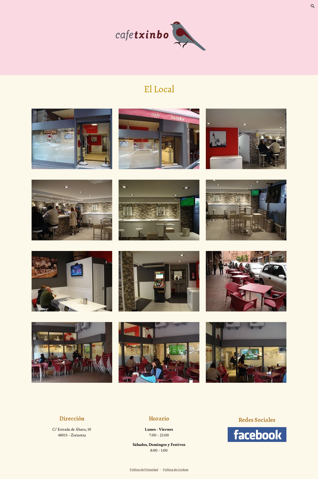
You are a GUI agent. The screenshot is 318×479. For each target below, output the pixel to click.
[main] (159, 89)
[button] (312, 6)
